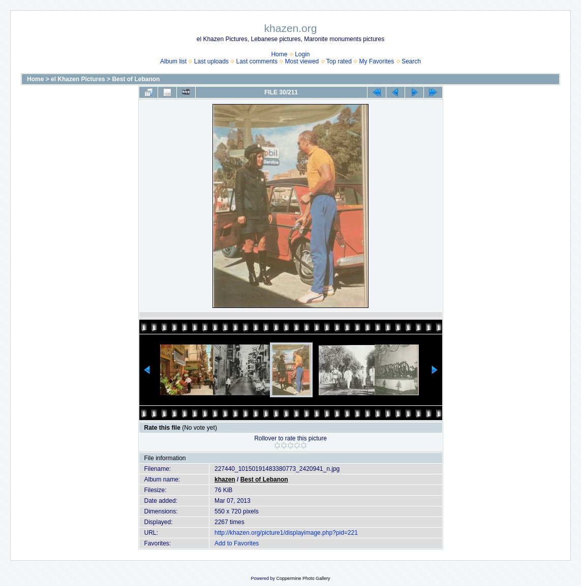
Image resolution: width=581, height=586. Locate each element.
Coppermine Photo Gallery (303, 578)
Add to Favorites (237, 543)
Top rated (339, 61)
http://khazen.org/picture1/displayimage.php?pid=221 (286, 532)
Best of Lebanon (136, 79)
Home (279, 54)
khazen (225, 479)
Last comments (257, 61)
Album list (173, 61)
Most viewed (302, 61)
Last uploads (211, 61)
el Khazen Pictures (78, 79)
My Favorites (376, 61)
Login (302, 54)
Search (411, 61)
